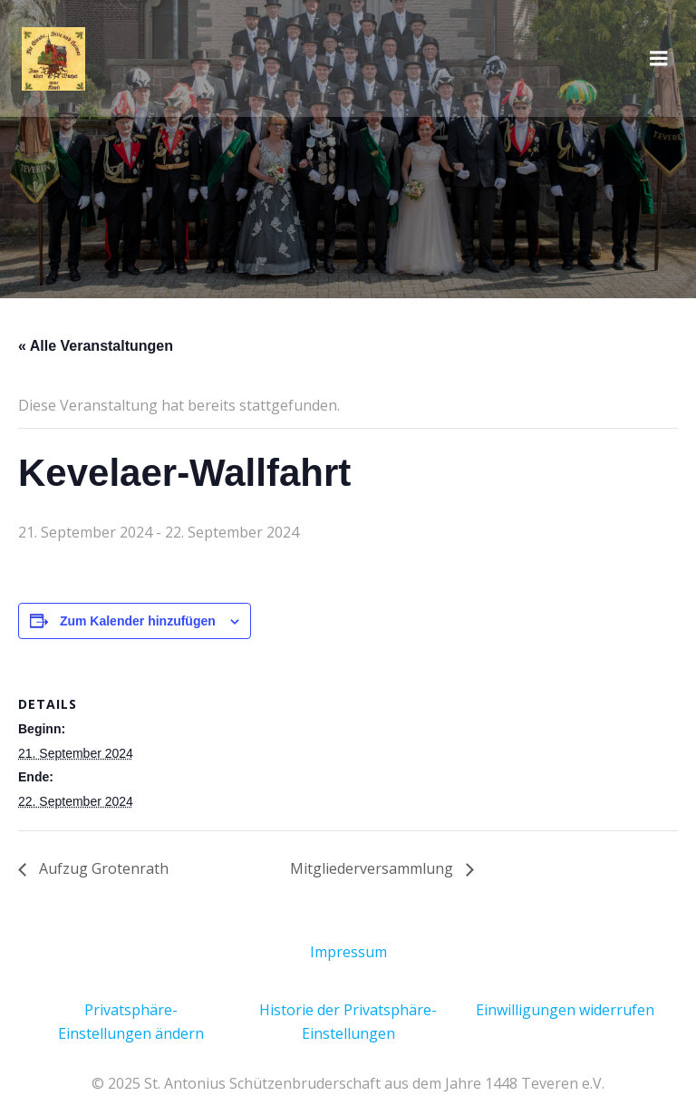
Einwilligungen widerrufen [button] (565, 1010)
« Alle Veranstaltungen (95, 346)
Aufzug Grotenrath (102, 868)
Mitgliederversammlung (373, 868)
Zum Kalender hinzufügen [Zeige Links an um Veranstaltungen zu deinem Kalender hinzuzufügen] (138, 621)
